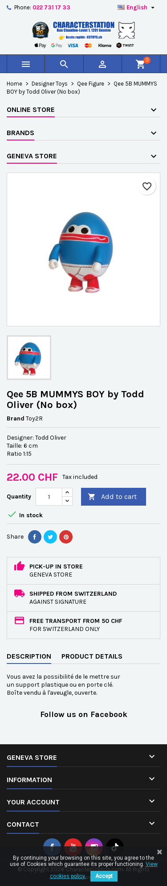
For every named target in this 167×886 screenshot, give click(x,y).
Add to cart (112, 497)
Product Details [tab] (91, 656)
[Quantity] (49, 497)
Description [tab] (29, 656)
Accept (104, 876)
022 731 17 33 (51, 7)
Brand (15, 418)
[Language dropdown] (137, 7)
